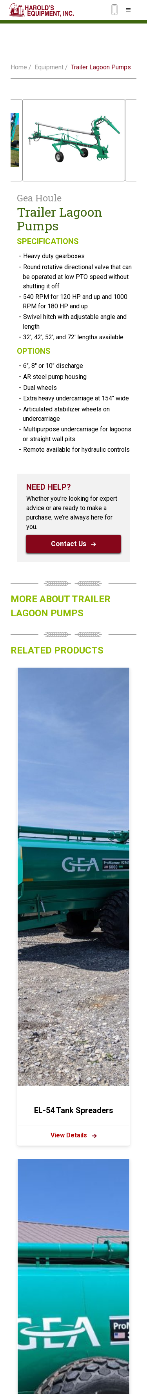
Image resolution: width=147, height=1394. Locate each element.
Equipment (49, 67)
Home (19, 67)
